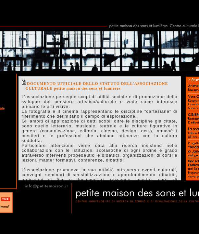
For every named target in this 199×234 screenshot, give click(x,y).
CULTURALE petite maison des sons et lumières (73, 88)
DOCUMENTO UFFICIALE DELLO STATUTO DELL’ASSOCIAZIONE (97, 83)
